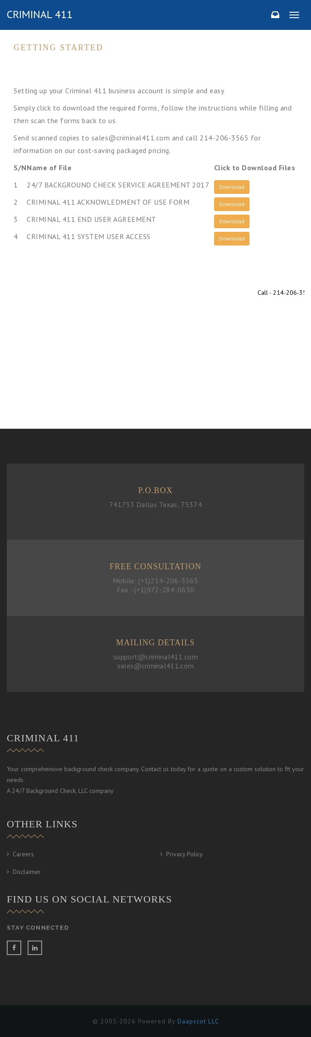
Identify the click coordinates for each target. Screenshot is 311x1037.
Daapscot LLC (198, 1021)
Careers (23, 854)
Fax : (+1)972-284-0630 (156, 589)
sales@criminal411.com (155, 665)
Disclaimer (27, 872)
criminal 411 (39, 14)
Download (231, 186)
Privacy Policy (184, 854)
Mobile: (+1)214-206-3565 (155, 580)
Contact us (54, 382)
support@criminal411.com (155, 656)
